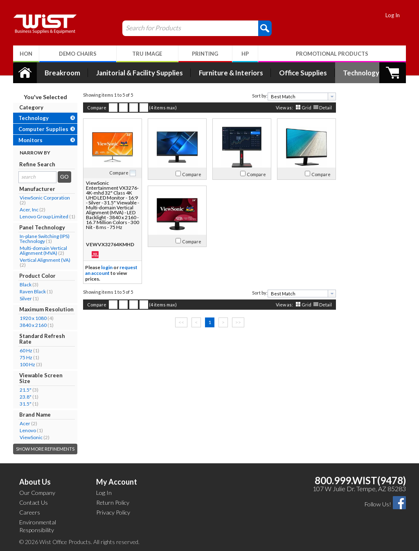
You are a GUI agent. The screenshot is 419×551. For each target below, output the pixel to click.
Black (26, 284)
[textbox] (299, 96)
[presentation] (332, 96)
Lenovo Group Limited (44, 216)
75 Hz (26, 357)
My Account (116, 481)
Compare (96, 107)
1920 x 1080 (33, 318)
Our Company (37, 492)
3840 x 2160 (33, 325)
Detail (325, 107)
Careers (29, 512)
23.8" (26, 397)
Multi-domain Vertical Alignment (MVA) (43, 250)
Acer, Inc (29, 209)
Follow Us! (378, 504)
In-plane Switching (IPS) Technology (45, 238)
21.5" (26, 390)
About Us (35, 481)
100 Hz (27, 364)
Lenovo (28, 430)
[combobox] (302, 96)
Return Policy (112, 502)
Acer (25, 423)
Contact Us (33, 502)
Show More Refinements (45, 448)
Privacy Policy (113, 512)
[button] (265, 27)
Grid (306, 107)
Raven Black (33, 291)
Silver (26, 298)
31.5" (26, 404)
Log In (392, 15)
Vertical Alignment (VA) (45, 260)
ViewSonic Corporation (45, 198)
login (107, 267)
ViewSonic (31, 437)
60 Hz (26, 350)
